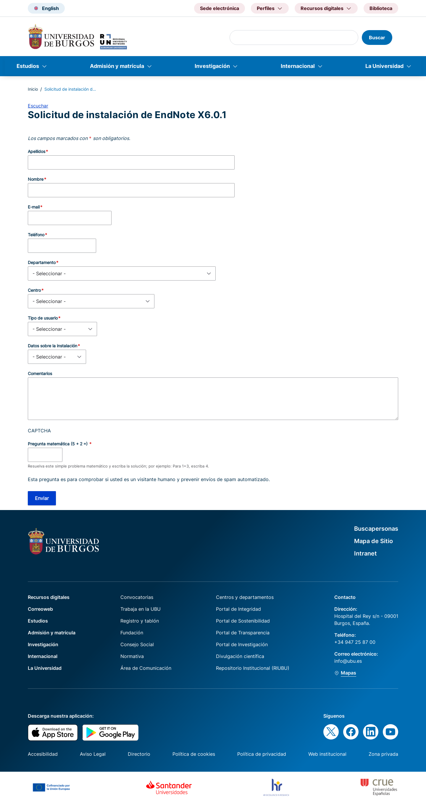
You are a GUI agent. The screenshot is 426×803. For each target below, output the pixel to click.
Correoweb (40, 609)
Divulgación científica (240, 656)
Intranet (365, 553)
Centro (34, 290)
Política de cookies (193, 754)
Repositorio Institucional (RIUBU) (252, 668)
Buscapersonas (376, 528)
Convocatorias (136, 597)
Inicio (33, 89)
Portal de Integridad (238, 609)
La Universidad (384, 66)
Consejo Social (137, 644)
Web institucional (327, 754)
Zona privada (383, 754)
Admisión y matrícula (117, 66)
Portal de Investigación (242, 644)
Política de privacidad (261, 754)
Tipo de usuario (43, 317)
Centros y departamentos (245, 597)
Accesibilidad (43, 754)
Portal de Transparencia (243, 633)
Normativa (132, 656)
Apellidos (36, 151)
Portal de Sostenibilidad (243, 621)
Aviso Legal (93, 754)
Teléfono (36, 234)
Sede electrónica (219, 8)
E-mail (34, 206)
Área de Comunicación (145, 668)
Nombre (35, 179)
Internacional (298, 66)
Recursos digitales (49, 597)
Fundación (131, 633)
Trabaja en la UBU (140, 609)
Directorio (139, 754)
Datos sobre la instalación (52, 345)
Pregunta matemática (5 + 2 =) (58, 443)
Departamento (42, 262)
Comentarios (40, 373)
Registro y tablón (139, 621)
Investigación (212, 66)
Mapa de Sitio (373, 541)
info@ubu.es (348, 661)
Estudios (28, 66)
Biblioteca (380, 8)
